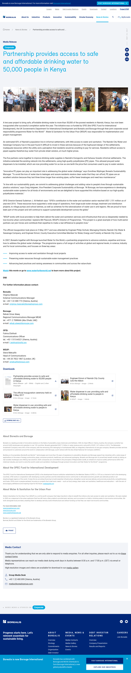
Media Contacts (71, 640)
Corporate (9, 47)
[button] (125, 99)
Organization (53, 650)
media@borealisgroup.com (21, 584)
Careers (122, 632)
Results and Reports (97, 646)
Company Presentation (98, 643)
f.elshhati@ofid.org (18, 342)
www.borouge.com (9, 510)
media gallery (72, 568)
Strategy (51, 643)
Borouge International (62, 3)
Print (10, 531)
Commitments (53, 646)
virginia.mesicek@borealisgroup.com (26, 304)
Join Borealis (122, 637)
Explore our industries (105, 667)
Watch (6, 270)
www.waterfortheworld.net (39, 270)
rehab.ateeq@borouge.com (22, 323)
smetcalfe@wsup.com (19, 362)
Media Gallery (70, 643)
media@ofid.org (48, 484)
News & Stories (21, 30)
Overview (51, 640)
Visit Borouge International (104, 661)
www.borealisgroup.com (11, 508)
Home (6, 30)
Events (68, 650)
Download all (12, 420)
